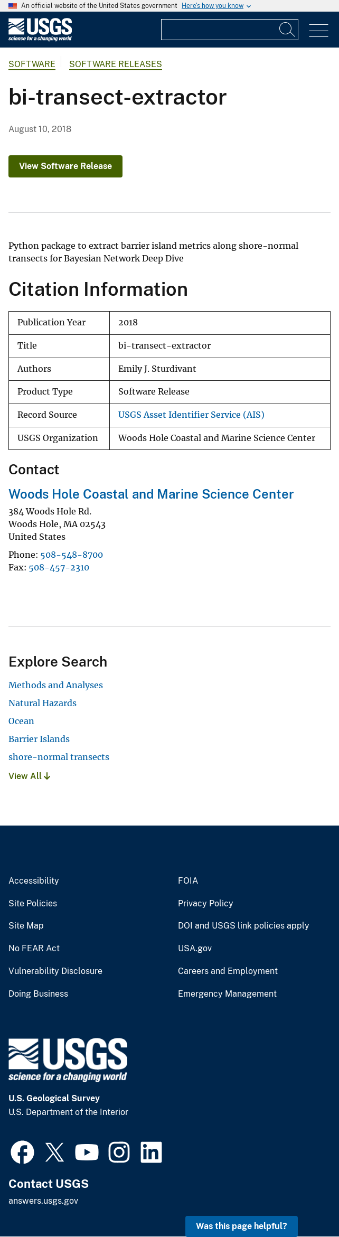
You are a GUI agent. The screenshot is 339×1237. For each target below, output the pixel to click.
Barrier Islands (39, 739)
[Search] (287, 29)
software (31, 64)
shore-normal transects (58, 757)
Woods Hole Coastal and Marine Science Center (151, 493)
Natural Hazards (42, 703)
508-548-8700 (71, 554)
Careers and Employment (228, 971)
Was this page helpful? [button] (241, 1226)
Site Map (26, 926)
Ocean (21, 721)
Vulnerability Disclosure (55, 971)
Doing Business (38, 994)
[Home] (40, 39)
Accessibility (33, 881)
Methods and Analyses (55, 685)
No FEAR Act (34, 948)
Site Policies (32, 903)
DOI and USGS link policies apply (243, 926)
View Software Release (65, 166)
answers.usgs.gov (43, 1201)
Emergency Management (227, 994)
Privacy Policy (205, 903)
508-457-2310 (59, 567)
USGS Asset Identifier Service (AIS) (191, 415)
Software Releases (115, 64)
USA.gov (195, 948)
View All (29, 776)
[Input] (229, 29)
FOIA (188, 881)
